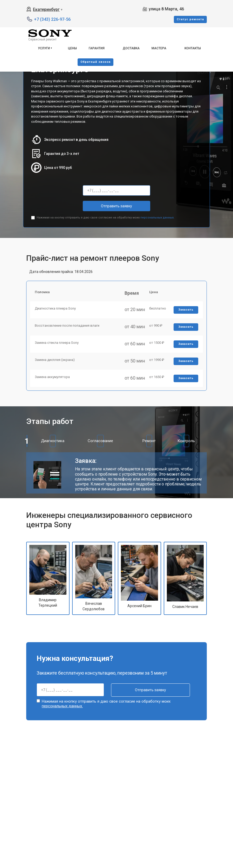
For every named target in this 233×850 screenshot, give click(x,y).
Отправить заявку (116, 206)
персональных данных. (157, 217)
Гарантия (97, 48)
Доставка (131, 48)
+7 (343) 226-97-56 (52, 19)
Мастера (159, 48)
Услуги (44, 48)
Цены (72, 48)
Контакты (192, 48)
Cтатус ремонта (190, 19)
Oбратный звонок (95, 62)
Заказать (185, 311)
